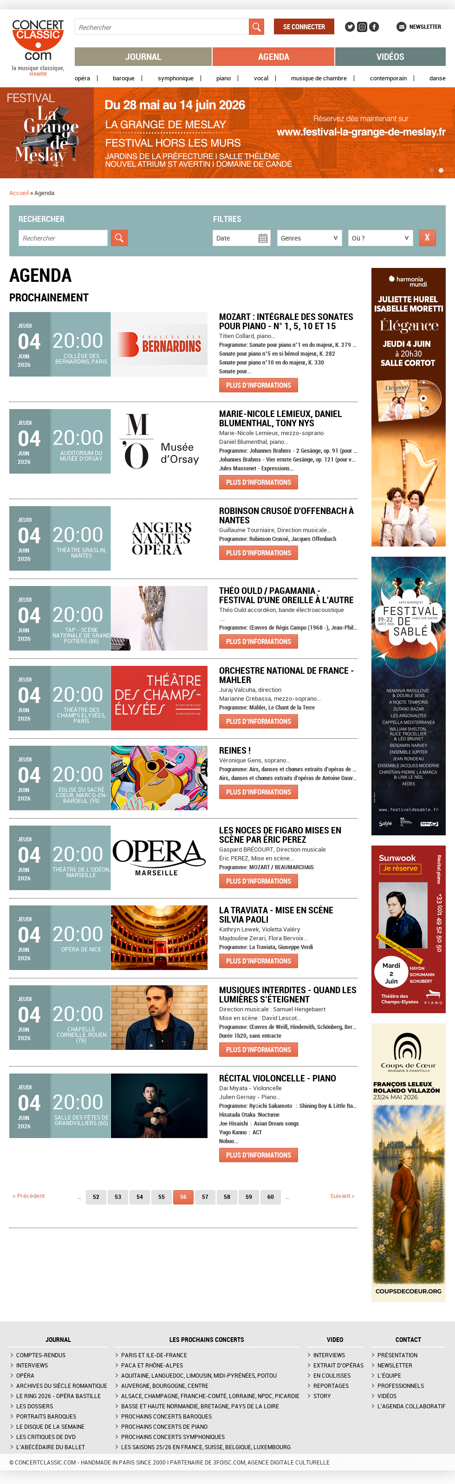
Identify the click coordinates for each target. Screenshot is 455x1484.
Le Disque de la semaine (50, 1426)
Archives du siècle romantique (61, 1385)
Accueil (19, 193)
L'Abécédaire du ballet (50, 1447)
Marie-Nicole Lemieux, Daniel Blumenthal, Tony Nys (280, 418)
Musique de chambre (319, 78)
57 (205, 1196)
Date (223, 238)
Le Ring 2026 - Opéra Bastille (58, 1395)
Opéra (82, 78)
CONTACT (408, 1339)
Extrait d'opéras (338, 1365)
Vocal (261, 78)
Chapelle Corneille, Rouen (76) (81, 1034)
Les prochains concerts (206, 1339)
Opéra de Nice (81, 949)
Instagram (362, 27)
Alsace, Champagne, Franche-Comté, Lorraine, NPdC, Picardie (210, 1395)
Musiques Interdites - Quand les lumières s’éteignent (288, 994)
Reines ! (235, 750)
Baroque (124, 78)
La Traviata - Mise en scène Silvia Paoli (276, 914)
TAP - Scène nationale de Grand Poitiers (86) (81, 635)
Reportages (331, 1385)
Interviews (32, 1365)
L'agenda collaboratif (411, 1406)
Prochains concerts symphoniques (173, 1436)
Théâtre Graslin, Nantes (81, 552)
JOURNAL (58, 1339)
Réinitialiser (427, 238)
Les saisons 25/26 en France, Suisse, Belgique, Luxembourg (206, 1447)
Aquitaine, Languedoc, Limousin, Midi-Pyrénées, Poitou (199, 1375)
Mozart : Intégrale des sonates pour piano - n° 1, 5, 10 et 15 (286, 321)
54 (139, 1196)
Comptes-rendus (40, 1355)
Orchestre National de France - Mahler (286, 675)
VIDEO (335, 1339)
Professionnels (400, 1385)
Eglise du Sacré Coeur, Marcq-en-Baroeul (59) (81, 795)
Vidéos (390, 56)
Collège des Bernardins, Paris (81, 358)
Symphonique (176, 78)
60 (270, 1196)
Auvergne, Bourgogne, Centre (164, 1385)
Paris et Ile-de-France (154, 1355)
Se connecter (304, 26)
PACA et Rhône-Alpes (152, 1365)
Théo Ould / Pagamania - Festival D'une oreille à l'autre (286, 595)
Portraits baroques (46, 1416)
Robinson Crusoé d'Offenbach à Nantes (286, 515)
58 (227, 1196)
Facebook (374, 27)
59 (249, 1196)
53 (118, 1196)
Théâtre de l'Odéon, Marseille (81, 872)
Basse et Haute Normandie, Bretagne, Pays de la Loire (200, 1406)
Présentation (397, 1355)
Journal (143, 56)
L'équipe (389, 1375)
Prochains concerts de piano (164, 1426)
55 (161, 1196)
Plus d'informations (258, 385)
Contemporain (388, 78)
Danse (437, 78)
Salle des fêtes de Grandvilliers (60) (81, 1119)
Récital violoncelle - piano (277, 1078)
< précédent (29, 1195)
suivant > (342, 1195)
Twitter (350, 27)
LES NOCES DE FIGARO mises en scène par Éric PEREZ (280, 835)
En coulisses (332, 1375)
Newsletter (425, 26)
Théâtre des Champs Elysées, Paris (81, 715)
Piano (223, 78)
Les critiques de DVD (46, 1436)
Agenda (273, 56)
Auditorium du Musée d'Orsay (81, 455)
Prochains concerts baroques (166, 1416)
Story (322, 1395)
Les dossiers (34, 1406)
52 (96, 1196)
